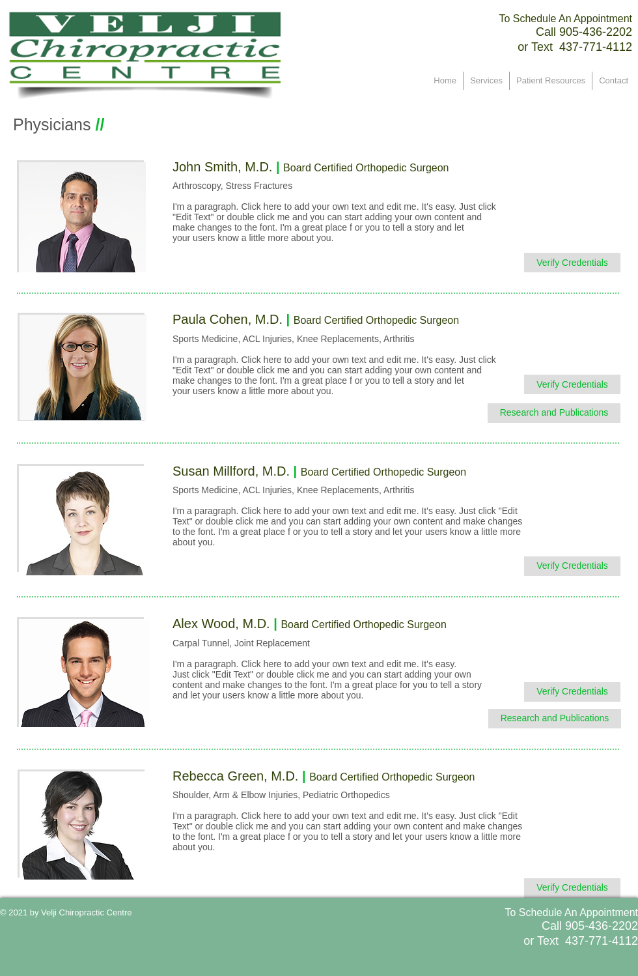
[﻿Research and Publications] (554, 413)
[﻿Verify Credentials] (572, 262)
